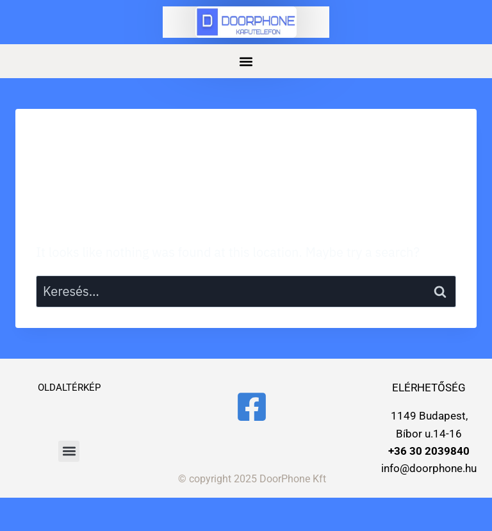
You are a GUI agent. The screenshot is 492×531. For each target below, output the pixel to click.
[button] (246, 61)
